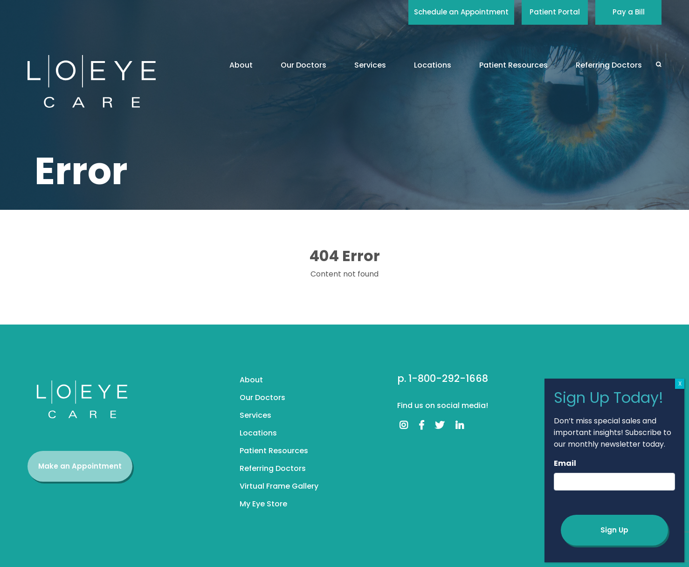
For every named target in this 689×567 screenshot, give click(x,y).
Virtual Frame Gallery (279, 486)
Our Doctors (303, 65)
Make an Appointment (80, 466)
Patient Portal (555, 12)
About (241, 65)
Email (565, 463)
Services (370, 65)
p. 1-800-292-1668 (442, 378)
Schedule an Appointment (461, 12)
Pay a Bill (629, 12)
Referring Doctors (609, 65)
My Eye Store (263, 503)
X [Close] (680, 383)
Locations (432, 65)
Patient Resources (513, 65)
